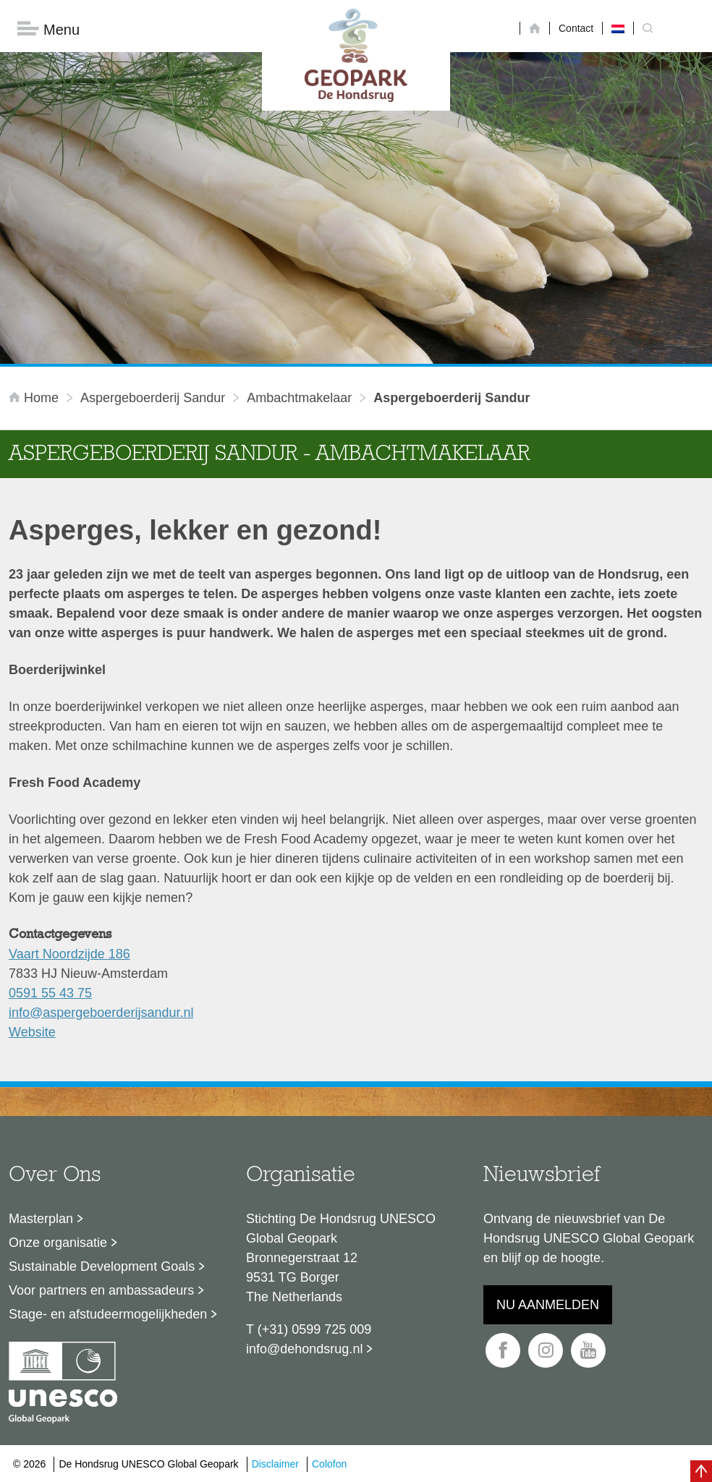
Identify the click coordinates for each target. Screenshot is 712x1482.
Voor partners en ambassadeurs (101, 1290)
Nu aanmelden (547, 1305)
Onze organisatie (58, 1242)
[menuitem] (618, 28)
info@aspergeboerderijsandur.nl (101, 1012)
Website (32, 1032)
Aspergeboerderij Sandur (152, 398)
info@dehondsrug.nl (304, 1349)
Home (35, 398)
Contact (576, 28)
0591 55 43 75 (50, 993)
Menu (48, 29)
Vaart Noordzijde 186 (69, 954)
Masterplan (41, 1218)
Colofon (329, 1464)
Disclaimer (275, 1464)
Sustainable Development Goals (102, 1266)
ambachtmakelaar (299, 398)
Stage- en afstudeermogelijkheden (108, 1314)
